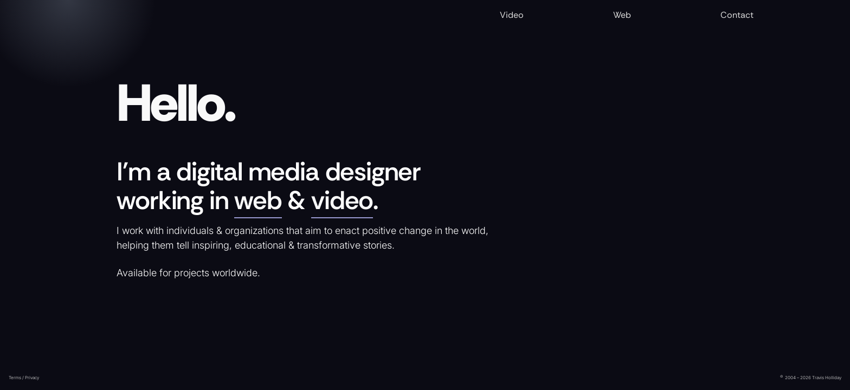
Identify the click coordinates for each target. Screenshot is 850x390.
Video (512, 15)
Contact (737, 15)
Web (622, 15)
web (257, 200)
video (342, 200)
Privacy (32, 377)
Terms (15, 377)
